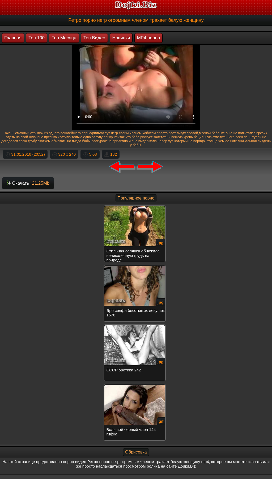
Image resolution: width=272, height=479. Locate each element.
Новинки (121, 37)
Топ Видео (94, 37)
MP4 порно (148, 37)
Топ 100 (36, 37)
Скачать (28, 183)
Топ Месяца (64, 37)
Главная (13, 37)
